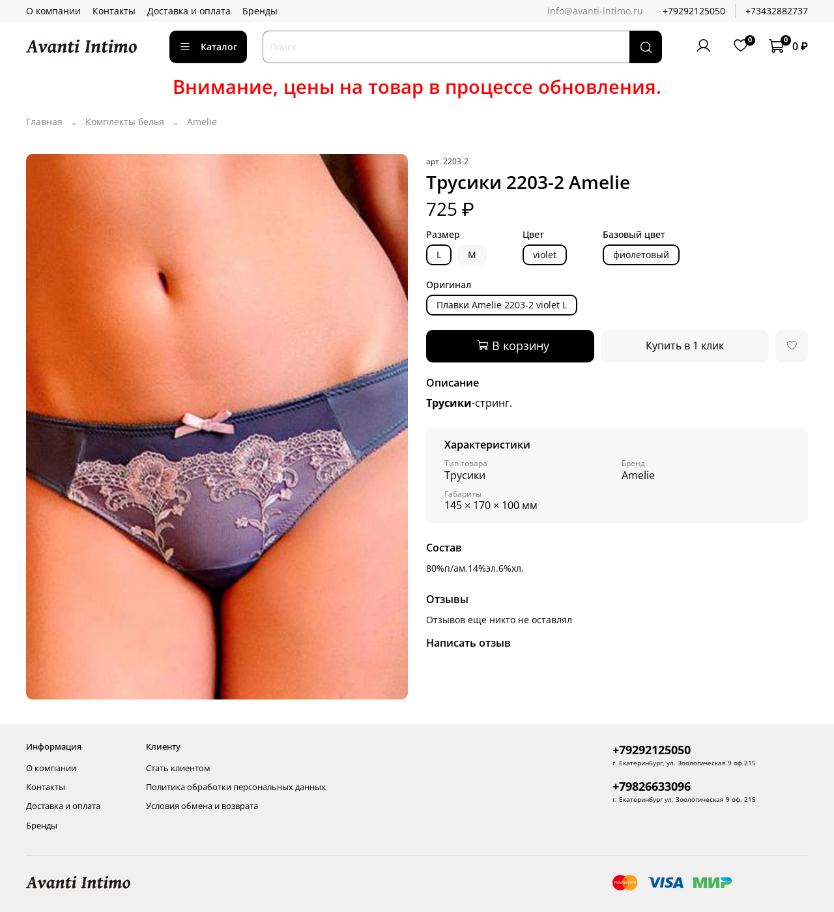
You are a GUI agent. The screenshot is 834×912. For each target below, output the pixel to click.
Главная (44, 121)
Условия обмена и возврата (202, 806)
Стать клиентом (178, 768)
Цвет (533, 235)
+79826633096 (651, 786)
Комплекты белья (124, 121)
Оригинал (448, 285)
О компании (53, 11)
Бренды (260, 11)
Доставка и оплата (189, 11)
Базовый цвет (634, 235)
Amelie (202, 121)
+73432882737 (776, 11)
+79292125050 (694, 11)
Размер (443, 235)
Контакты (114, 11)
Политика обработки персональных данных (236, 787)
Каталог (208, 46)
